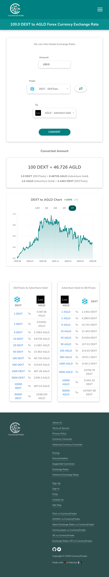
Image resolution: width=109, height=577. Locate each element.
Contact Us (58, 499)
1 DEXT (18, 314)
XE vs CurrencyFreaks (63, 535)
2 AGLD (65, 318)
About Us (57, 422)
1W (55, 208)
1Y (72, 208)
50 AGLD (66, 344)
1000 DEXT (18, 371)
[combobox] (48, 89)
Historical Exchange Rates (65, 474)
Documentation (60, 458)
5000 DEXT (18, 377)
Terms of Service (60, 428)
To (36, 105)
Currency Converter (62, 439)
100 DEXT (18, 358)
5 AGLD (65, 325)
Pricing (55, 452)
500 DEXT (18, 365)
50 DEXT (18, 352)
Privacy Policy (59, 433)
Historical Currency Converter (67, 444)
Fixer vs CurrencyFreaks (64, 513)
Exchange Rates (60, 469)
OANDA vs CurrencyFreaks (66, 518)
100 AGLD (66, 350)
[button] (100, 9)
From (32, 81)
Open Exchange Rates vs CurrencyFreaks (73, 524)
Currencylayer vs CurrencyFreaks (69, 530)
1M (64, 208)
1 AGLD (65, 312)
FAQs (55, 494)
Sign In (55, 488)
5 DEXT (18, 332)
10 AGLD (66, 331)
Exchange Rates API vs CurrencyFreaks (72, 540)
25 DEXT (18, 345)
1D (46, 208)
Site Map (56, 505)
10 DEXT (18, 339)
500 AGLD (66, 357)
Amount (44, 57)
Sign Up (56, 483)
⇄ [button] (81, 89)
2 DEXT (18, 324)
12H (37, 208)
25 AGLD (66, 338)
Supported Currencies (63, 463)
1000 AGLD (66, 363)
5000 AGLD (66, 372)
